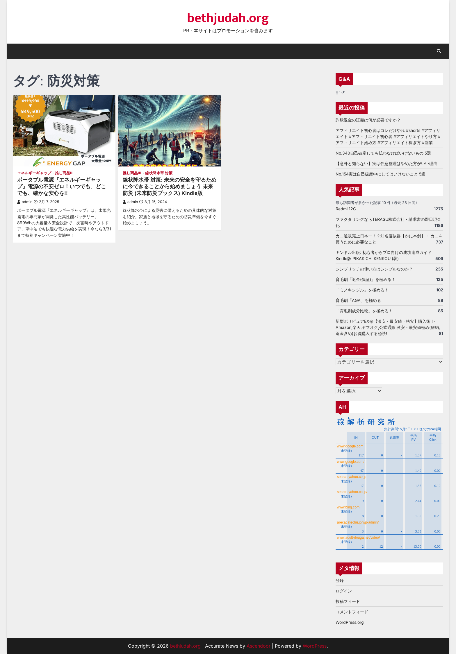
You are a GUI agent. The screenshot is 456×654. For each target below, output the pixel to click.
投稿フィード (348, 601)
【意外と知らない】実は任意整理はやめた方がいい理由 (386, 163)
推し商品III (64, 173)
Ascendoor (258, 646)
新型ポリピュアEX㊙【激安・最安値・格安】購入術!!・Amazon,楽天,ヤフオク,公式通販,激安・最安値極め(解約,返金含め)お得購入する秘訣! (388, 327)
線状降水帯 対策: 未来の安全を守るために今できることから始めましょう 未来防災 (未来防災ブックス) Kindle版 (169, 186)
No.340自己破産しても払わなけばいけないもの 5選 (383, 152)
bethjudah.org (228, 18)
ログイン (344, 591)
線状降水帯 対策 (158, 173)
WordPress (315, 646)
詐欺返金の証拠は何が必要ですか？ (368, 119)
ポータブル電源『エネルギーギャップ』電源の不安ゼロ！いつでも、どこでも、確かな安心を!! (61, 186)
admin (24, 202)
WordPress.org (350, 622)
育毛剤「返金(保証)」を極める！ (366, 279)
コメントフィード (352, 612)
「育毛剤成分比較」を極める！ (364, 310)
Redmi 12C (346, 208)
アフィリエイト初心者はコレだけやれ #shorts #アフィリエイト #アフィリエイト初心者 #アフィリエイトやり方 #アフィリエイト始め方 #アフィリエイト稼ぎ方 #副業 (388, 136)
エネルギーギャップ (34, 173)
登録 (340, 580)
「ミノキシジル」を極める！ (362, 289)
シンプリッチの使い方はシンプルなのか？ (374, 268)
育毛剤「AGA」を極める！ (360, 300)
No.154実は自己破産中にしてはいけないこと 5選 (380, 173)
